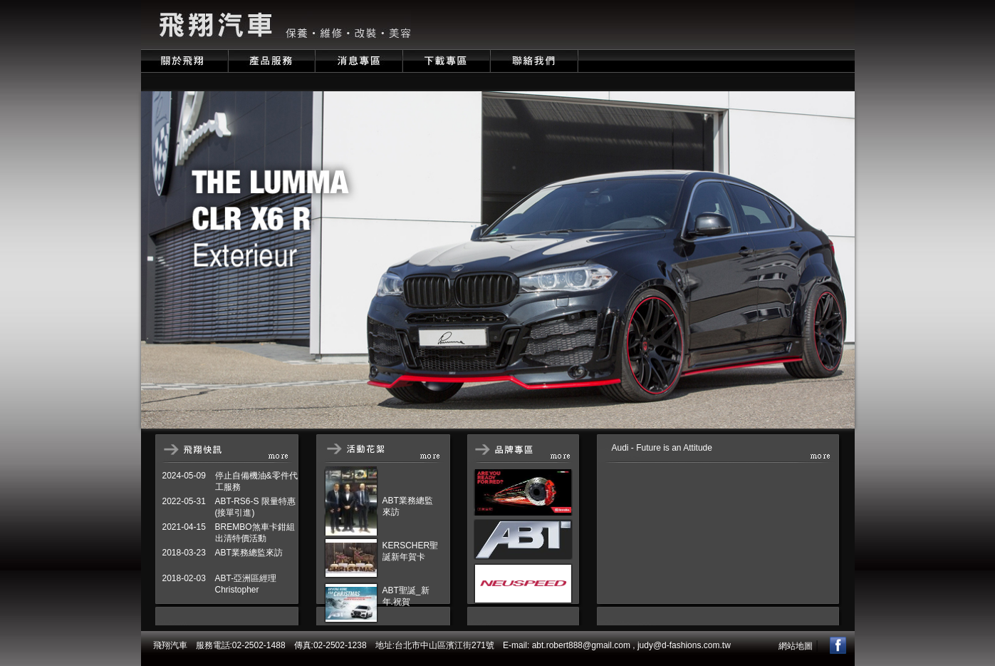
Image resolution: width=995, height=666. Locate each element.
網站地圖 (795, 646)
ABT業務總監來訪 (249, 553)
